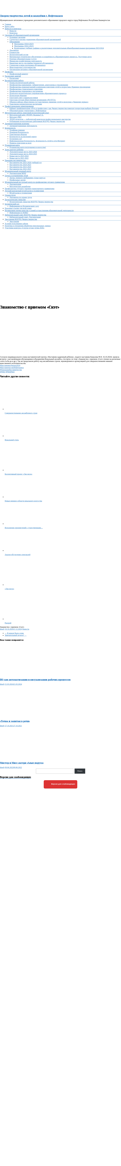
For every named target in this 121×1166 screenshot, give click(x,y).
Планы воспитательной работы (21, 83)
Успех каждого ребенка (14, 150)
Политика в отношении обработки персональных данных (28, 226)
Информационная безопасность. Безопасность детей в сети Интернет (37, 141)
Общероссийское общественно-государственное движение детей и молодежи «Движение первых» (48, 102)
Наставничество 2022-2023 (20, 169)
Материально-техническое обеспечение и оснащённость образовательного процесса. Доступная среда (50, 57)
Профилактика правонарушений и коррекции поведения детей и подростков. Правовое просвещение (49, 87)
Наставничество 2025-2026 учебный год (25, 163)
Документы (14, 50)
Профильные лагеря (17, 180)
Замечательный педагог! (16, 635)
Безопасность (10, 128)
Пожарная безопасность (19, 132)
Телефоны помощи (17, 130)
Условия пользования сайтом (16, 224)
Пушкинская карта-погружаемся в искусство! (27, 147)
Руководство (14, 52)
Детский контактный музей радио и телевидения (24, 191)
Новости (12, 31)
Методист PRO (15, 117)
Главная (8, 24)
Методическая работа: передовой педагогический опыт (27, 113)
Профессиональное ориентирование (19, 106)
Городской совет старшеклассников (23, 98)
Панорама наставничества (15, 160)
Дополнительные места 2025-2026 (23, 152)
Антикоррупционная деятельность (23, 126)
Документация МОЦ (17, 173)
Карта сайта (9, 26)
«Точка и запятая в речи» (15, 721)
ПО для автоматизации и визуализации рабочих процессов (35, 679)
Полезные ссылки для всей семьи (18, 208)
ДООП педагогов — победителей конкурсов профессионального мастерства (40, 119)
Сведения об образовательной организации (22, 35)
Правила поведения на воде (20, 143)
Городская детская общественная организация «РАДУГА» (32, 100)
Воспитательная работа (14, 80)
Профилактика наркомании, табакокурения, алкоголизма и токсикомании (38, 85)
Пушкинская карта (12, 145)
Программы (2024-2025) (24, 44)
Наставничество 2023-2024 (20, 167)
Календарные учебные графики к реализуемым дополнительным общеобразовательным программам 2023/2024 (59, 48)
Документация (15, 184)
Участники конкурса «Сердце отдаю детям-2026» (24, 228)
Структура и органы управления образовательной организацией (35, 39)
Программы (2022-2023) (24, 46)
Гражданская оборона (18, 134)
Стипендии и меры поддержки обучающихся (27, 65)
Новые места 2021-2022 (18, 158)
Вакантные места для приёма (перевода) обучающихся (31, 63)
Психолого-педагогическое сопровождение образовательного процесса (37, 93)
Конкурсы (13, 33)
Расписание (14, 78)
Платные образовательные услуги (23, 59)
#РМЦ (2, 372)
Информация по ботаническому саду (24, 206)
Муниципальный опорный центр (18, 171)
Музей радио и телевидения (20, 193)
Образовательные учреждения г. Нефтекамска (27, 111)
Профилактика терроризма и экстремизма (26, 91)
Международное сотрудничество (22, 67)
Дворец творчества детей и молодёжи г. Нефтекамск (31, 16)
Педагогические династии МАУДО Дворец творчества (31, 202)
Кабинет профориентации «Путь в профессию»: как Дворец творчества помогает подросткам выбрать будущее (54, 108)
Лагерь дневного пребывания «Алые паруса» (27, 178)
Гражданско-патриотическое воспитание (25, 104)
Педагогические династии (15, 199)
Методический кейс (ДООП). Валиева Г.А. (26, 115)
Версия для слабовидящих (60, 784)
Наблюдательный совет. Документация (25, 217)
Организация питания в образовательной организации (31, 69)
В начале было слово (14, 633)
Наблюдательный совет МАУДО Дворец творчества (25, 215)
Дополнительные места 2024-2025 (23, 154)
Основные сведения (17, 37)
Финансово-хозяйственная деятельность (25, 61)
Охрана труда (10, 195)
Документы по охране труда (20, 197)
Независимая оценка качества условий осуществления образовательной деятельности (39, 210)
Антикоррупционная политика (17, 124)
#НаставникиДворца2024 (10, 365)
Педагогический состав (18, 55)
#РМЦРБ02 (10, 372)
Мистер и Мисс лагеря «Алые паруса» (22, 763)
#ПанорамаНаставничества (11, 370)
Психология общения (18, 95)
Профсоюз (9, 72)
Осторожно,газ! (15, 139)
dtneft (2, 629)
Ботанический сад (12, 204)
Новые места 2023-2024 (18, 156)
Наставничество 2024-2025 (20, 165)
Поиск (79, 771)
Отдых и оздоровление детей (16, 176)
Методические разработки (19, 186)
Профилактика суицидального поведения (26, 89)
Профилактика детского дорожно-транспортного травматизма (29, 189)
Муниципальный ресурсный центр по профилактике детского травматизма (35, 182)
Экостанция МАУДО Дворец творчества (21, 219)
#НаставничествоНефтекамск (12, 368)
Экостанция (14, 221)
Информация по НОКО (18, 213)
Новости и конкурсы (13, 29)
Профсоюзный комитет (18, 74)
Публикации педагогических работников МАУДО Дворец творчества (37, 121)
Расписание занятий (13, 76)
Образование (14, 42)
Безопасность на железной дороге (23, 137)
